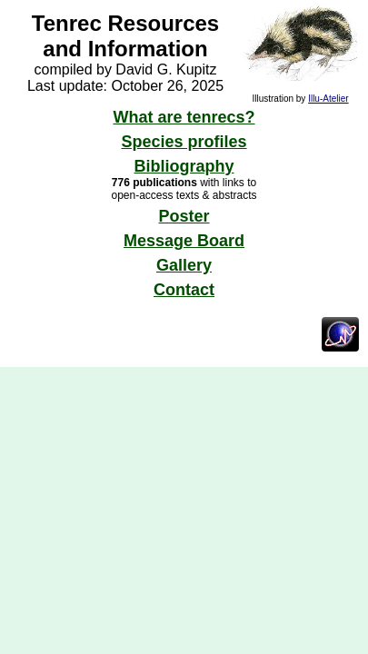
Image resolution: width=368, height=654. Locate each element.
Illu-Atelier (328, 99)
